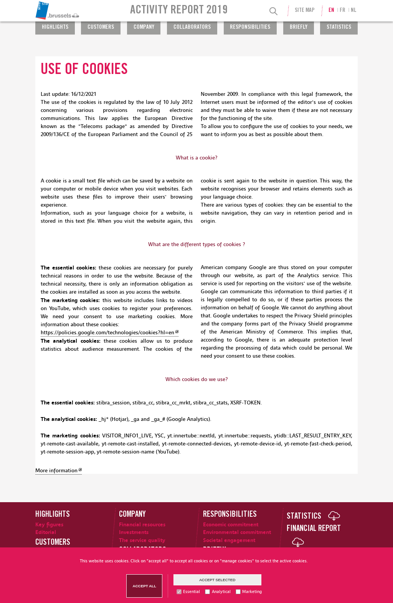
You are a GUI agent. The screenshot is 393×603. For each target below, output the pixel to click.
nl (354, 10)
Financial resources (142, 524)
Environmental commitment (237, 532)
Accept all (144, 586)
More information (56, 471)
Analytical (221, 591)
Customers (101, 28)
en (331, 10)
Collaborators (192, 28)
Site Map (305, 10)
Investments (134, 532)
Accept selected (217, 580)
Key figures (49, 524)
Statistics (339, 28)
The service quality (142, 540)
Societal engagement (229, 540)
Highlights (55, 28)
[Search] (273, 11)
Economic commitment (230, 524)
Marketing (252, 591)
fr (342, 10)
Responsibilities (250, 28)
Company (144, 28)
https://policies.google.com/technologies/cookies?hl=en (107, 333)
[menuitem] (77, 10)
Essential (191, 591)
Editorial (45, 532)
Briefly (298, 28)
